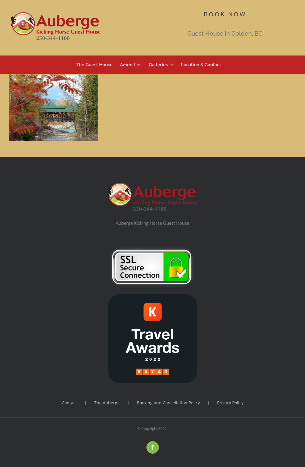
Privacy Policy (230, 403)
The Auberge (107, 403)
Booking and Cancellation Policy (168, 403)
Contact (69, 403)
